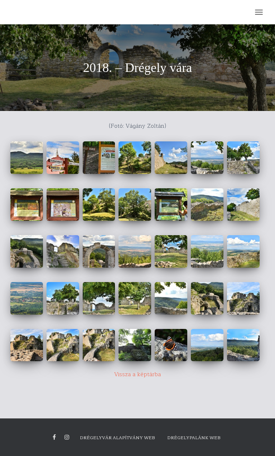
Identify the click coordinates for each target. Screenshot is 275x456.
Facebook (54, 437)
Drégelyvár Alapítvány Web (117, 437)
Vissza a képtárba (137, 374)
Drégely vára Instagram (67, 437)
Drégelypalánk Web (194, 437)
